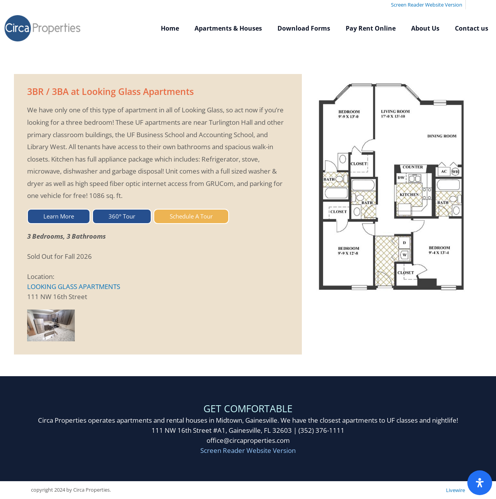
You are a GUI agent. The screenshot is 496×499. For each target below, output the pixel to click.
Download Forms (303, 28)
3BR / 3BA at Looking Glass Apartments (110, 91)
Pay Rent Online (371, 28)
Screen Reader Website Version (248, 450)
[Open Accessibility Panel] (479, 482)
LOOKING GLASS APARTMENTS (73, 286)
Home (170, 28)
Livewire (455, 490)
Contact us (471, 28)
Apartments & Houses (228, 28)
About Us (425, 28)
